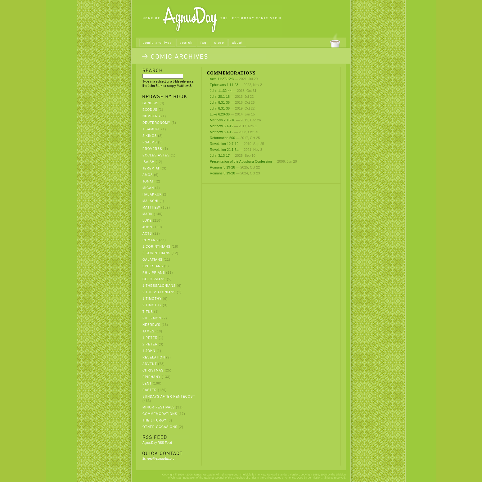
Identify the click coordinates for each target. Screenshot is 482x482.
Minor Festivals (158, 407)
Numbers (151, 116)
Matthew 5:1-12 (221, 126)
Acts (147, 233)
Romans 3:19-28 (222, 167)
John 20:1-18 (220, 96)
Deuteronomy (156, 122)
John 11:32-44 (221, 90)
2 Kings (149, 135)
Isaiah (148, 162)
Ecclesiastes (156, 155)
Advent (149, 364)
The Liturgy (154, 420)
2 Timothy (152, 305)
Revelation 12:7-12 (224, 144)
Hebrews (151, 325)
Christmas (153, 370)
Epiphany (151, 377)
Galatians (152, 259)
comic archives (157, 42)
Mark (147, 214)
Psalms (149, 142)
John (147, 227)
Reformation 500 (222, 138)
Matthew (151, 207)
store (219, 42)
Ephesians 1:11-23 (224, 85)
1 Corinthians (156, 246)
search (186, 42)
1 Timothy (152, 298)
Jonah (148, 181)
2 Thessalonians (159, 292)
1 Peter (150, 338)
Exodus (149, 109)
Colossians (154, 279)
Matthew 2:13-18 (222, 120)
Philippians (153, 272)
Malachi (150, 201)
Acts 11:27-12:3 (222, 79)
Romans (150, 240)
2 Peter (150, 344)
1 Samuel (151, 129)
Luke (147, 220)
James (148, 331)
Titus (147, 311)
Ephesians (152, 266)
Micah (148, 188)
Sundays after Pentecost (168, 396)
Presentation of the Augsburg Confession (241, 161)
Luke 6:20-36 (220, 114)
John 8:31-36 (220, 102)
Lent (146, 383)
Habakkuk (152, 194)
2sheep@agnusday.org (158, 458)
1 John (148, 351)
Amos (147, 175)
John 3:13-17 (220, 155)
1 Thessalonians (159, 285)
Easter (149, 390)
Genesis (150, 103)
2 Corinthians (156, 253)
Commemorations (159, 414)
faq (203, 42)
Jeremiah (151, 168)
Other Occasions (160, 427)
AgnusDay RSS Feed (157, 442)
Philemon (151, 318)
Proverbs (152, 149)
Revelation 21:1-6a (224, 149)
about (237, 42)
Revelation (153, 357)
